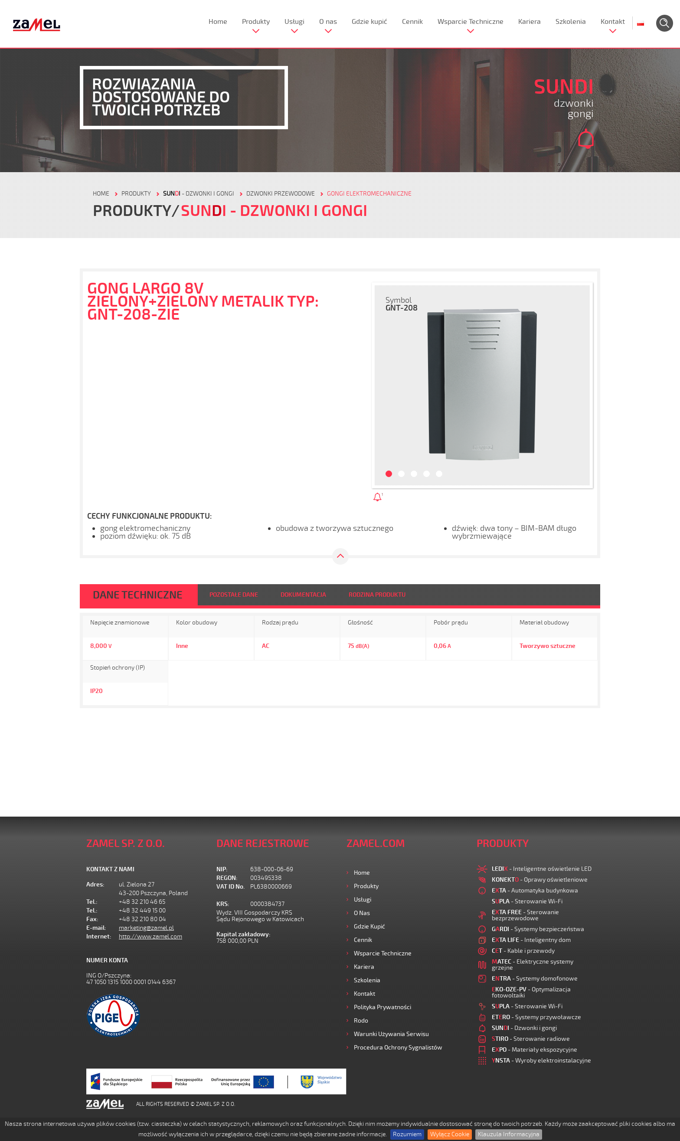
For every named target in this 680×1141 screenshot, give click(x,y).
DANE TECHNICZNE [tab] (138, 595)
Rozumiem (407, 1134)
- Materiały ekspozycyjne (534, 1049)
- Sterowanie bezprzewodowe (525, 915)
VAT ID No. (230, 886)
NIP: (222, 869)
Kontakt (613, 21)
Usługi (294, 21)
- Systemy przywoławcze (536, 1017)
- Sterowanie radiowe (531, 1039)
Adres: (95, 884)
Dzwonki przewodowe (280, 193)
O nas (328, 21)
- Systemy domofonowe (535, 978)
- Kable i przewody (523, 951)
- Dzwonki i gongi (198, 193)
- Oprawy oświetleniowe (540, 879)
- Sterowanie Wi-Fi (527, 901)
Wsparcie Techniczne (470, 21)
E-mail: (96, 928)
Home (218, 21)
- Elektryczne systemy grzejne (532, 964)
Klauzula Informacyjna (508, 1134)
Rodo (361, 1020)
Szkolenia (571, 21)
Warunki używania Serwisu (391, 1034)
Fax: (92, 919)
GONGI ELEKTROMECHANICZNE (369, 193)
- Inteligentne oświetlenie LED (542, 869)
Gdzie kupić (369, 21)
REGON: (227, 878)
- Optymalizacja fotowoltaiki (531, 992)
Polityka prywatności (382, 1007)
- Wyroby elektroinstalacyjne (541, 1060)
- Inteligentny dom (531, 940)
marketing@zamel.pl (146, 928)
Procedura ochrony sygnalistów (398, 1047)
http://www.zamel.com (150, 936)
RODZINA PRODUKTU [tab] (377, 594)
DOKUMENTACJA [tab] (303, 594)
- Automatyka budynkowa (535, 890)
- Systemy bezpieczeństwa (538, 929)
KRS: (222, 904)
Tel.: (92, 902)
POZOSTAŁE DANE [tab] (233, 594)
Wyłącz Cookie (449, 1134)
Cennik (412, 21)
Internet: (98, 936)
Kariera (529, 21)
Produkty (256, 21)
